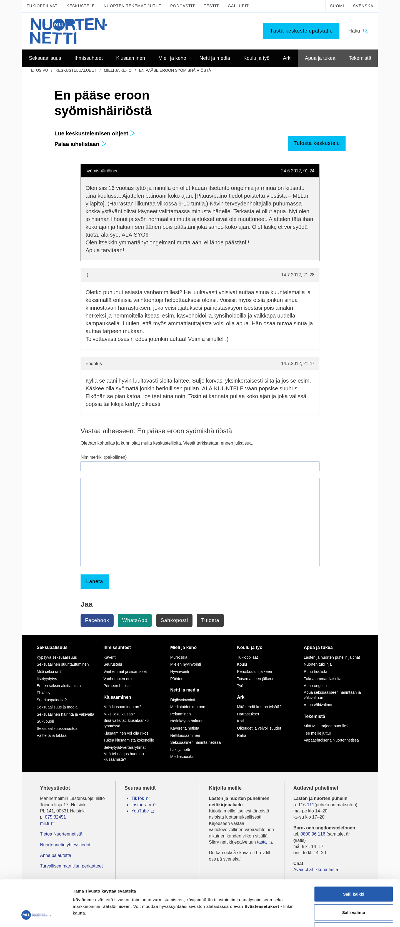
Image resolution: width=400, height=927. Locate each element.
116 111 (306, 804)
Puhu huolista (316, 671)
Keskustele (80, 6)
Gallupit (238, 6)
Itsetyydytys (47, 678)
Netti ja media (184, 690)
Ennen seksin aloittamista (59, 685)
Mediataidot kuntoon (187, 707)
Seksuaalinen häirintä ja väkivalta (65, 714)
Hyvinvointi (179, 671)
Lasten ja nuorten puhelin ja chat (332, 657)
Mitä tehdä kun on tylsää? (259, 707)
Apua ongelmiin (317, 685)
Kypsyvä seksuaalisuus (57, 657)
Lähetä (94, 581)
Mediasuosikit (182, 756)
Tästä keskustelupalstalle (301, 31)
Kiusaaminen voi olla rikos (125, 733)
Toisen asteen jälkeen (255, 678)
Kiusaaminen (117, 697)
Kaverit (109, 657)
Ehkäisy (43, 693)
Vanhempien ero (117, 678)
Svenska (363, 6)
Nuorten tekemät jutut (132, 6)
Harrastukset (248, 714)
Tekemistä (314, 716)
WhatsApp (135, 620)
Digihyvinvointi (182, 700)
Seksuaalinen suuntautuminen (63, 664)
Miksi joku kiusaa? (119, 714)
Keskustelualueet (76, 70)
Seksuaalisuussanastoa (57, 728)
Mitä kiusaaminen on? (122, 707)
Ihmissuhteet (117, 647)
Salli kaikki (353, 854)
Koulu (242, 664)
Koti (240, 721)
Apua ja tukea (318, 647)
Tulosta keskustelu (317, 143)
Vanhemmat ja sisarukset (125, 671)
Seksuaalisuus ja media (57, 707)
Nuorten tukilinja (318, 664)
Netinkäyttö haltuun (187, 721)
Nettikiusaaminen (185, 735)
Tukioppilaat (42, 6)
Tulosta (210, 620)
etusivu (39, 70)
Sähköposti (174, 620)
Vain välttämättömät (353, 890)
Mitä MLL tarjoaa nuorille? (326, 726)
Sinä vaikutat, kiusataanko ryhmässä (126, 723)
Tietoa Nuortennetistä (61, 834)
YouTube (140, 811)
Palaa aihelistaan (80, 144)
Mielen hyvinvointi (185, 664)
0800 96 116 (313, 834)
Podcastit (182, 6)
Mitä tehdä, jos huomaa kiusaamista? (123, 757)
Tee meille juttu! (317, 733)
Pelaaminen (180, 714)
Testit (211, 6)
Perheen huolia (116, 685)
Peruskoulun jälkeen (254, 671)
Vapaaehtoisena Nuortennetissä (331, 740)
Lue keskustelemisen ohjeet (94, 133)
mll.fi (44, 823)
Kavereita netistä (184, 728)
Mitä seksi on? (49, 671)
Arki (241, 697)
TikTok (137, 798)
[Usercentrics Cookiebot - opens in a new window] (36, 916)
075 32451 (55, 817)
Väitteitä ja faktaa (51, 735)
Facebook (97, 620)
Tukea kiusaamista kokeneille (128, 740)
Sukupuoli (45, 721)
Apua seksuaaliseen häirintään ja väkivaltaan (332, 695)
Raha (241, 735)
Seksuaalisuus (52, 647)
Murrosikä (178, 657)
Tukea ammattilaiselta (323, 678)
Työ (240, 685)
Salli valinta (353, 872)
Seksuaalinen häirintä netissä (195, 742)
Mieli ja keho (118, 70)
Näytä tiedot (297, 916)
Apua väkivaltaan (319, 705)
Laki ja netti (180, 749)
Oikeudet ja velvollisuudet (259, 728)
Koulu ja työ (249, 647)
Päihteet (177, 678)
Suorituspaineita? (52, 700)
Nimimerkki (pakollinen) (104, 457)
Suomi (337, 6)
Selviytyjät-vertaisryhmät (124, 747)
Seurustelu (112, 664)
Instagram (141, 804)
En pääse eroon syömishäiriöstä (175, 70)
